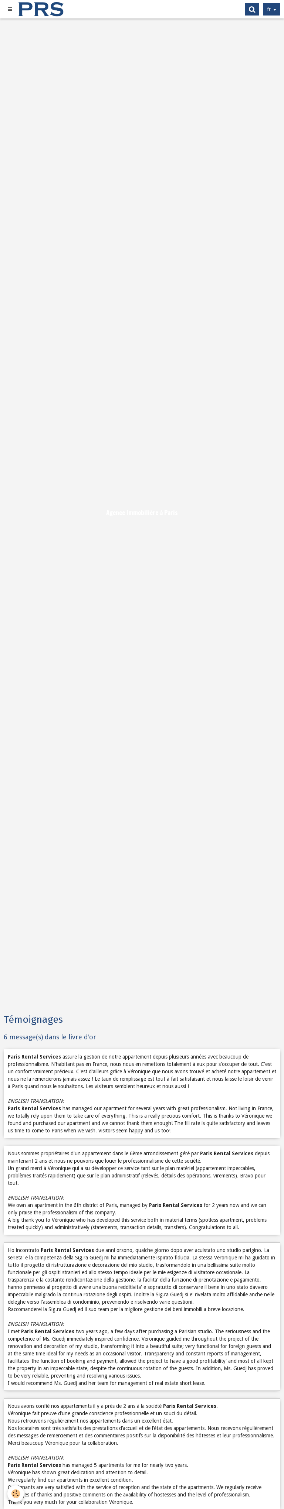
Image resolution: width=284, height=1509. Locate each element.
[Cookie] (15, 1493)
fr (269, 9)
